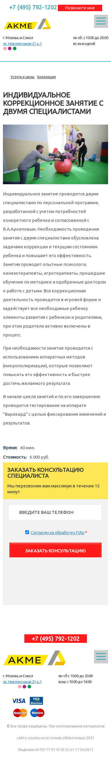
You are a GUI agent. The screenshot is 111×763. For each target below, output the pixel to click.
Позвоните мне (80, 8)
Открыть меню (101, 21)
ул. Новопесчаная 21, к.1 (22, 43)
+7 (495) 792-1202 (33, 7)
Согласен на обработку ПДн (57, 532)
